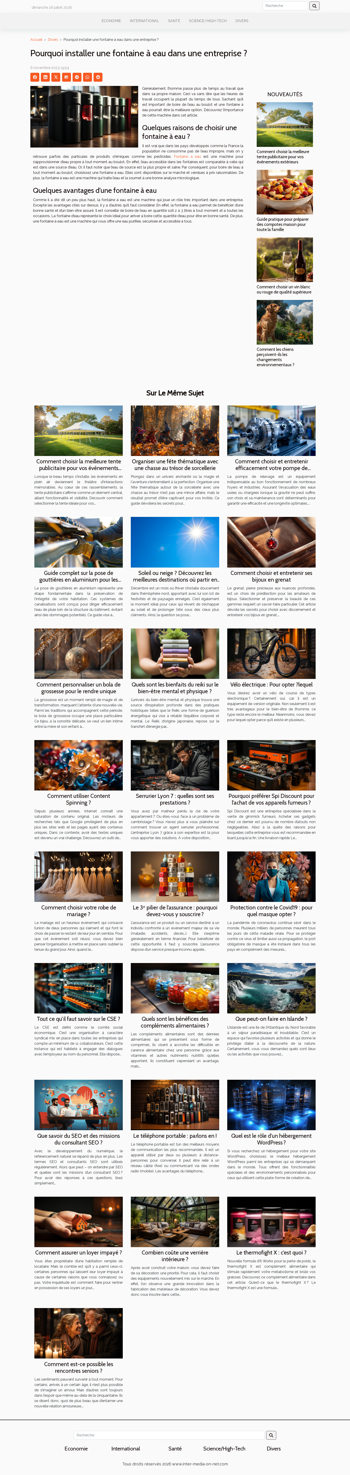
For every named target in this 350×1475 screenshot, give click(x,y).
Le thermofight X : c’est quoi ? (271, 1252)
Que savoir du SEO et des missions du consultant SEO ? (78, 1139)
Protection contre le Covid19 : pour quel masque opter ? (271, 910)
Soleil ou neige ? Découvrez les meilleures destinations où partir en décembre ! (175, 580)
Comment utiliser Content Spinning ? (78, 799)
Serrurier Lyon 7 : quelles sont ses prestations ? (175, 799)
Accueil (36, 39)
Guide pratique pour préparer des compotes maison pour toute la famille (283, 224)
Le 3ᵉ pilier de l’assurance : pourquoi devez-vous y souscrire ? (175, 910)
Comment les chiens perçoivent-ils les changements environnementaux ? (275, 357)
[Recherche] (285, 5)
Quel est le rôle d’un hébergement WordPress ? (271, 1139)
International (144, 21)
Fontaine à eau (188, 156)
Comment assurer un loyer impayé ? (78, 1252)
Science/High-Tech (208, 21)
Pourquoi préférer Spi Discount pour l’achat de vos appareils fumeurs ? (271, 799)
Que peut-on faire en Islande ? (271, 1018)
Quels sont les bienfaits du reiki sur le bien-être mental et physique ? (175, 688)
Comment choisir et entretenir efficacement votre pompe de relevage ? (271, 468)
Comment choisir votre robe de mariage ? (78, 910)
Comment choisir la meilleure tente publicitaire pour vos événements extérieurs (283, 156)
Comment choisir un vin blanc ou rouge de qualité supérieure (284, 289)
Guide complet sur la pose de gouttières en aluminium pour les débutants (78, 580)
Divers (241, 21)
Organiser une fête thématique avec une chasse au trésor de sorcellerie (175, 464)
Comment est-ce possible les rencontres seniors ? (78, 1367)
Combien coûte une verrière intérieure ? (175, 1256)
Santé (174, 21)
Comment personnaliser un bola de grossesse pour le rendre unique (79, 688)
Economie (111, 21)
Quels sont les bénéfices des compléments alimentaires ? (175, 1022)
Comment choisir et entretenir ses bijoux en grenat (271, 576)
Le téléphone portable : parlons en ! (175, 1135)
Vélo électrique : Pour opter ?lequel (271, 684)
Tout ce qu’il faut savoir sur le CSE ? (78, 1018)
